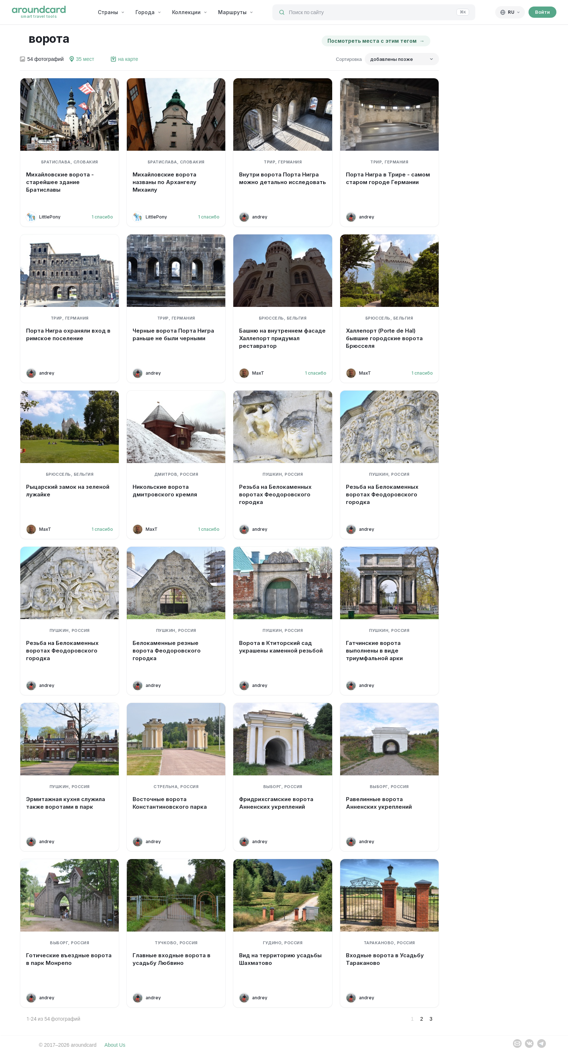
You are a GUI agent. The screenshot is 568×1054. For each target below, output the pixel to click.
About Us (114, 1044)
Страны (111, 12)
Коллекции (189, 12)
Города (148, 12)
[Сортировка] (402, 59)
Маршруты (235, 12)
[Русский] (510, 12)
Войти (542, 12)
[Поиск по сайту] (373, 12)
